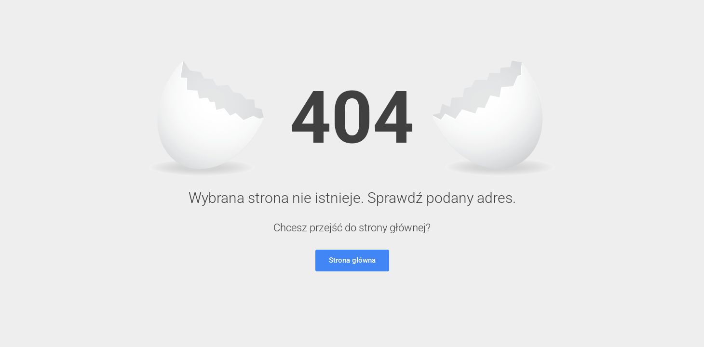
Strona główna (352, 260)
